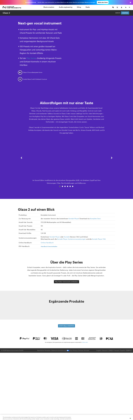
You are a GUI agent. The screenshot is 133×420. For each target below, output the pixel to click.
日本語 (111, 350)
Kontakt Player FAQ (99, 239)
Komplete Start (95, 219)
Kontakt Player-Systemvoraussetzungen (71, 239)
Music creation (48, 7)
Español (122, 350)
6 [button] (72, 186)
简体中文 (129, 350)
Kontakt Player (74, 219)
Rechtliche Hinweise (44, 350)
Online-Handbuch (47, 243)
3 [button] (65, 186)
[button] (21, 162)
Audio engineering (65, 7)
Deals (88, 7)
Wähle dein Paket (103, 2)
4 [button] (67, 186)
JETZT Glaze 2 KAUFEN (66, 326)
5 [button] (70, 186)
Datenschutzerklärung (58, 350)
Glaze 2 (6, 13)
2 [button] (62, 186)
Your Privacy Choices (75, 350)
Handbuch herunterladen (49, 246)
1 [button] (59, 186)
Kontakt (66, 237)
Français (116, 350)
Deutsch (105, 350)
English (98, 350)
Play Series (31, 58)
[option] (66, 161)
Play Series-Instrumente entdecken (66, 282)
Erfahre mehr (85, 342)
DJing (79, 7)
